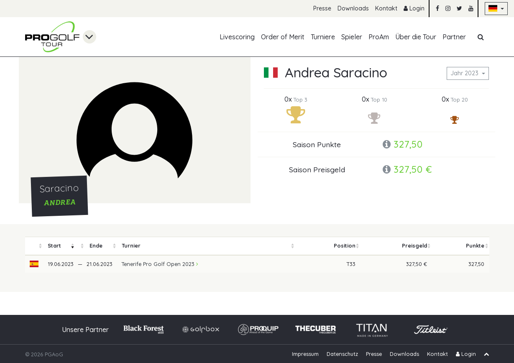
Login (414, 8)
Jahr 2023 (465, 73)
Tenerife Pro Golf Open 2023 (160, 264)
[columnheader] (34, 246)
